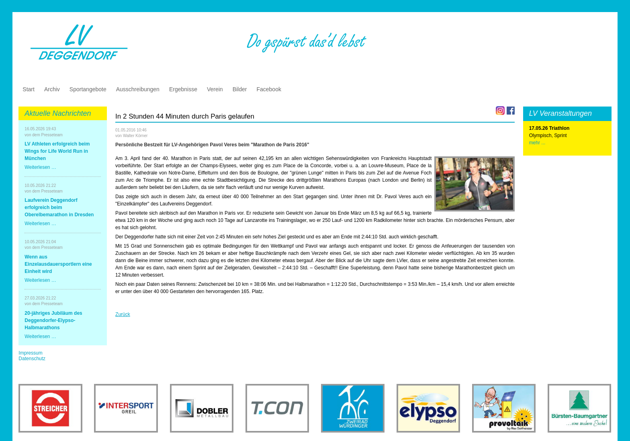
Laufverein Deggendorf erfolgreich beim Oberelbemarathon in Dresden (59, 207)
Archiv (52, 89)
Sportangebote (88, 89)
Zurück (122, 314)
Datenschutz (31, 358)
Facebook (268, 89)
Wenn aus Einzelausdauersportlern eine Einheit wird (58, 264)
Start (28, 89)
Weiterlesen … (40, 167)
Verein (215, 89)
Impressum (30, 353)
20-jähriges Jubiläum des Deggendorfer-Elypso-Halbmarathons (53, 320)
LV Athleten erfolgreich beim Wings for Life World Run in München (57, 151)
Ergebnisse (183, 89)
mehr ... (537, 143)
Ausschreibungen (138, 89)
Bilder (240, 89)
